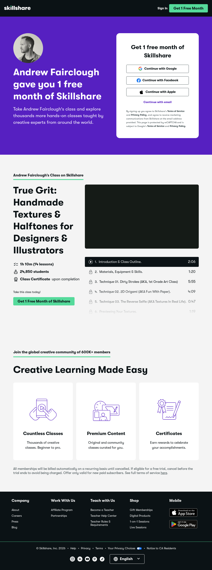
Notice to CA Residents (161, 548)
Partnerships (59, 515)
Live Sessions (138, 527)
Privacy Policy (139, 115)
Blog (14, 527)
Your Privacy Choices (125, 548)
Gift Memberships (141, 510)
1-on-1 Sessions (139, 521)
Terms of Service (175, 111)
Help (73, 548)
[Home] (17, 8)
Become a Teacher (102, 510)
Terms (99, 548)
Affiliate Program (62, 510)
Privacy (85, 548)
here (164, 473)
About (15, 510)
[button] (188, 8)
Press (15, 521)
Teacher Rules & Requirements (100, 523)
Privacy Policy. (178, 126)
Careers (17, 515)
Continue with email (157, 102)
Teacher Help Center (103, 515)
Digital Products (140, 515)
